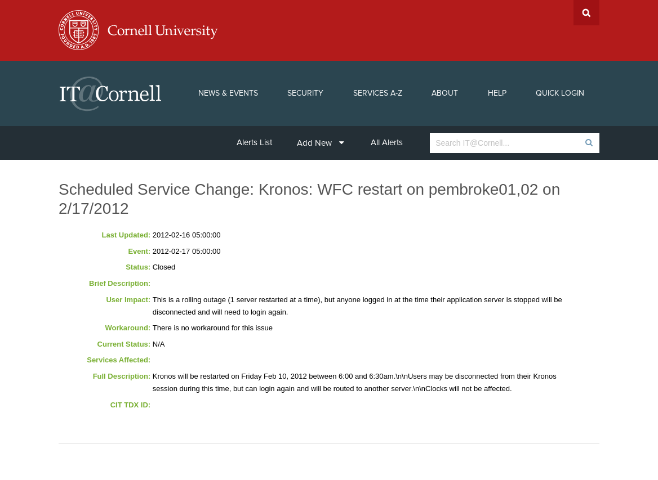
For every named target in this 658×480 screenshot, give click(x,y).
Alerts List (254, 142)
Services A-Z (377, 93)
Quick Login (560, 93)
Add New (320, 143)
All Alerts (387, 142)
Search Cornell (586, 12)
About (445, 93)
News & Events (228, 93)
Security (305, 93)
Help (497, 93)
